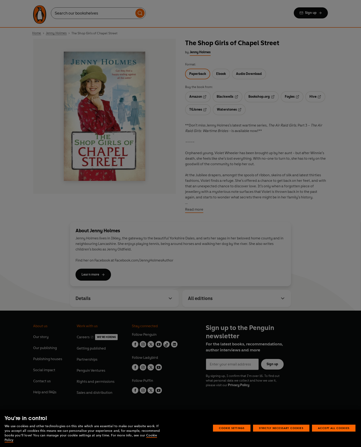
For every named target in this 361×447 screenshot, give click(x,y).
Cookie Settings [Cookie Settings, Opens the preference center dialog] (232, 428)
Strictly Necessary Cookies (281, 428)
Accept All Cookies (333, 428)
